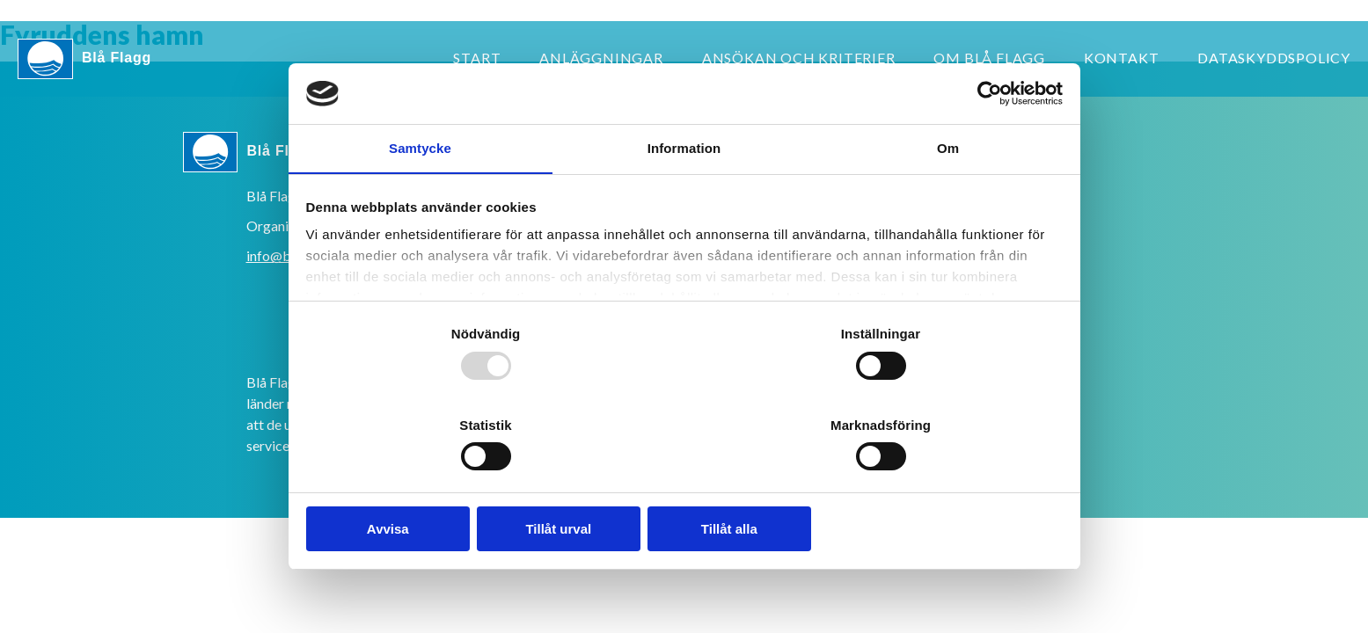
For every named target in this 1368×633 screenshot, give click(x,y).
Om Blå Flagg (989, 57)
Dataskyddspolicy (1273, 57)
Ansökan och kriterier (799, 57)
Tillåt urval (684, 509)
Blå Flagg (84, 59)
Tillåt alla (937, 509)
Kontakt (1122, 57)
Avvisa (431, 509)
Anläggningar (601, 57)
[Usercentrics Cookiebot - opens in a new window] (983, 114)
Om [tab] (948, 172)
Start (477, 57)
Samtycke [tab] (420, 172)
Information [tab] (684, 172)
